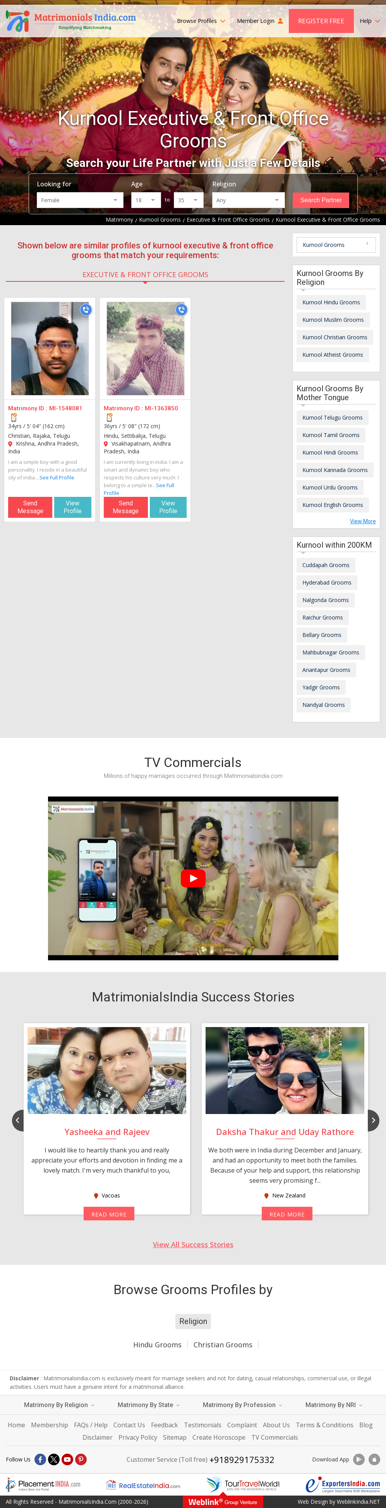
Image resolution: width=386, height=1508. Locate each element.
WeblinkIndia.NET (358, 1501)
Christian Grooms (223, 1344)
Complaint (242, 1425)
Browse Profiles (201, 20)
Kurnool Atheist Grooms (332, 354)
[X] (54, 1459)
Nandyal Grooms (323, 704)
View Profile (72, 507)
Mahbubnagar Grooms (330, 652)
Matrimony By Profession (242, 1405)
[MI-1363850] (145, 349)
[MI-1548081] (50, 349)
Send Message (30, 507)
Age (136, 184)
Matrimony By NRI (333, 1405)
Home (16, 1425)
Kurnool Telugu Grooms (332, 417)
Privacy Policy (137, 1437)
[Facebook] (40, 1459)
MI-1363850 (161, 408)
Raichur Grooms (322, 617)
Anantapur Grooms (326, 669)
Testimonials (202, 1425)
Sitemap (175, 1437)
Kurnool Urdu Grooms (330, 487)
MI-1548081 (65, 408)
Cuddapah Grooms (326, 565)
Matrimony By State (149, 1405)
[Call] (86, 310)
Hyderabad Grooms (327, 582)
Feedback (164, 1425)
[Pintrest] (81, 1459)
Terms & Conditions (324, 1425)
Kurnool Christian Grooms (334, 337)
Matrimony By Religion (59, 1405)
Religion (224, 184)
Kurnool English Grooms (332, 504)
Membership (49, 1425)
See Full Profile (56, 477)
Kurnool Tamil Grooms (331, 435)
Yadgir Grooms (321, 687)
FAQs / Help (91, 1425)
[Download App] (359, 1459)
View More (363, 521)
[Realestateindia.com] (143, 1485)
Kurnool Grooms (324, 244)
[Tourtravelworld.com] (243, 1485)
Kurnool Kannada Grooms (335, 470)
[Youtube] (67, 1459)
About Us (276, 1425)
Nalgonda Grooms (325, 600)
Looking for (54, 184)
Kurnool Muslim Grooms (333, 319)
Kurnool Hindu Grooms (331, 302)
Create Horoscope (218, 1437)
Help (370, 20)
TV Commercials (274, 1437)
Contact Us (129, 1425)
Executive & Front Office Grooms (145, 274)
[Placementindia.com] (43, 1485)
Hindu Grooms (157, 1344)
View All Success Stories (193, 1244)
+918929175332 (241, 1459)
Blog (366, 1425)
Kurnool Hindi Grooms (330, 452)
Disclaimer (97, 1437)
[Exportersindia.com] (343, 1485)
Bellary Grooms (321, 635)
